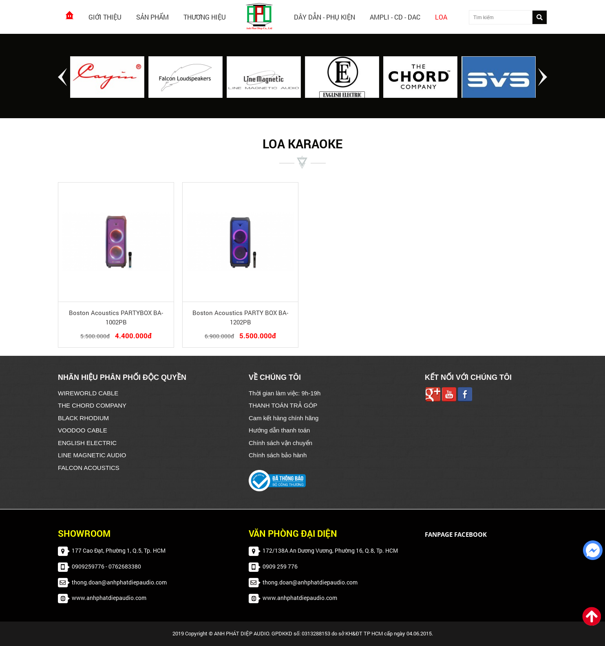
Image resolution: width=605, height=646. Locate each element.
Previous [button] (62, 77)
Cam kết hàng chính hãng (283, 417)
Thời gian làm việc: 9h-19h (284, 393)
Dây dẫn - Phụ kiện (324, 17)
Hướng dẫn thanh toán (279, 430)
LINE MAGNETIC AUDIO (92, 455)
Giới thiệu (104, 17)
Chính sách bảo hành (278, 455)
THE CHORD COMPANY (92, 405)
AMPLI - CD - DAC (395, 17)
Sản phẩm (152, 17)
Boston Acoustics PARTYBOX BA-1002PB (116, 317)
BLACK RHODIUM (83, 417)
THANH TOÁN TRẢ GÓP (283, 405)
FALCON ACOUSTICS (88, 467)
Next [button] (542, 77)
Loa (441, 17)
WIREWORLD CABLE (88, 393)
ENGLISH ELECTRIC (87, 442)
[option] (107, 77)
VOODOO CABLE (82, 430)
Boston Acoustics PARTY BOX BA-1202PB (240, 317)
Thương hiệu (204, 17)
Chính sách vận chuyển (280, 442)
